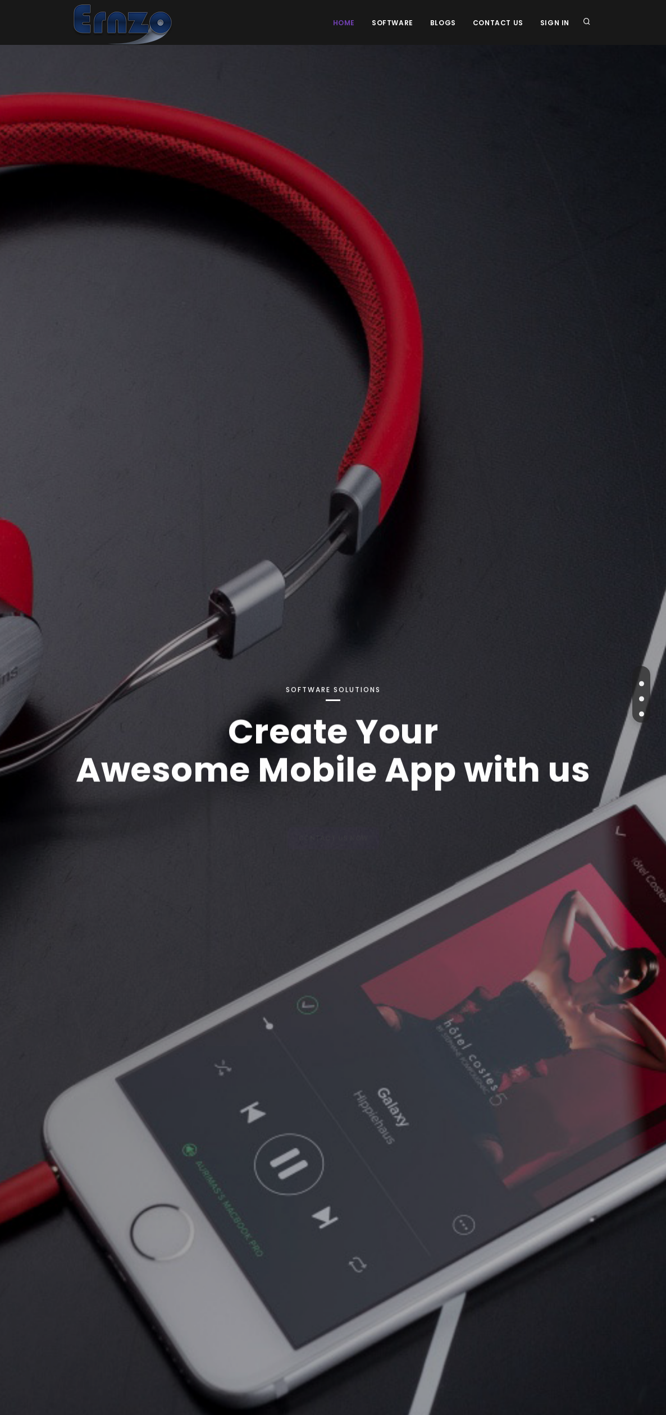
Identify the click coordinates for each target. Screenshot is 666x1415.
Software (392, 23)
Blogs (443, 23)
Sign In (554, 23)
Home (344, 23)
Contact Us (498, 23)
